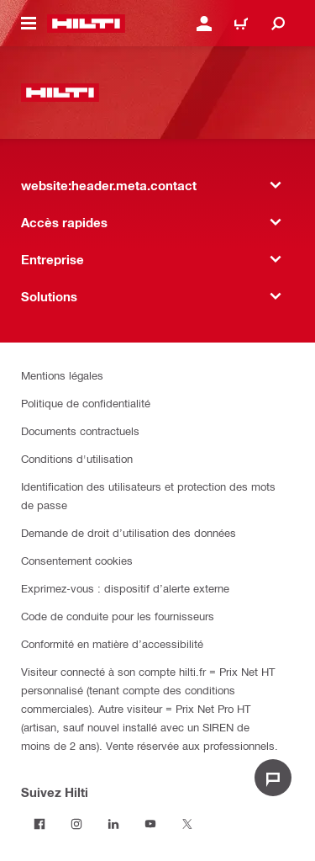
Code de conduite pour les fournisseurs (117, 615)
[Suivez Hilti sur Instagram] (76, 823)
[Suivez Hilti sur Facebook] (39, 823)
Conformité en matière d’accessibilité (112, 643)
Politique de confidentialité (85, 402)
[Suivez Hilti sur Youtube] (150, 823)
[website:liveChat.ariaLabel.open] (273, 777)
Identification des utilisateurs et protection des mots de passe (148, 495)
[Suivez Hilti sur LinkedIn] (113, 823)
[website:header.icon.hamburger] (28, 23)
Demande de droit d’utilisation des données (128, 532)
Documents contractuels (80, 430)
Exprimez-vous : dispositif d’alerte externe (125, 588)
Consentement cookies (77, 560)
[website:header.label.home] (86, 23)
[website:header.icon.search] (278, 23)
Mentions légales (62, 375)
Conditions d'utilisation (77, 458)
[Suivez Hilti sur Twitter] (187, 823)
